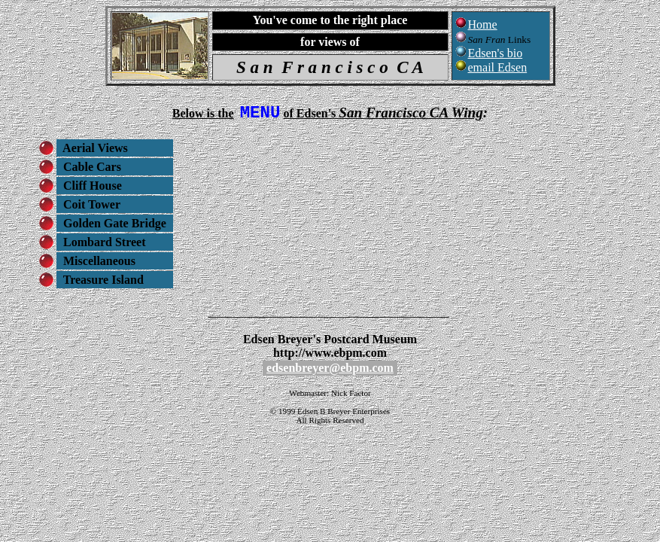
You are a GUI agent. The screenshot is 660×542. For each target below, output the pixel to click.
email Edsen (498, 67)
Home (482, 24)
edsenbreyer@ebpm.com (330, 371)
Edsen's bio (495, 53)
